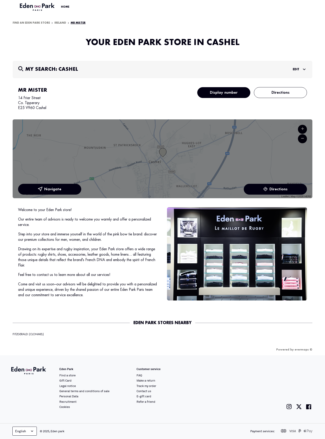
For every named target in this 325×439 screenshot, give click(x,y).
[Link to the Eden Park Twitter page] (299, 407)
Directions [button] (281, 93)
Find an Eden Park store (31, 23)
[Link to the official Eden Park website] (38, 7)
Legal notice (67, 386)
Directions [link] (275, 189)
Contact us (144, 391)
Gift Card (65, 380)
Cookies (64, 407)
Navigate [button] (49, 189)
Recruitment (68, 401)
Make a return (146, 380)
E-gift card (144, 396)
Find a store (67, 375)
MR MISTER (78, 23)
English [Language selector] (24, 431)
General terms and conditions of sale (84, 391)
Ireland (60, 23)
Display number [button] (224, 93)
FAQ (139, 375)
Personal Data (68, 396)
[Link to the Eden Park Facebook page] (308, 407)
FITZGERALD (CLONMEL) (28, 334)
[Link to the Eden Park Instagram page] (289, 407)
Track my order (146, 386)
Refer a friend (146, 401)
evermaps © (303, 349)
